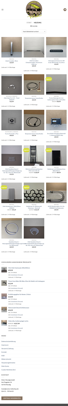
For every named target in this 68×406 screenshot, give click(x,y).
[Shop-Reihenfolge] (34, 31)
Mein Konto (5, 366)
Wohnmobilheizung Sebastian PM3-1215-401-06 (34, 170)
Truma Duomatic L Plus (11, 133)
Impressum (4, 345)
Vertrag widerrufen (12, 398)
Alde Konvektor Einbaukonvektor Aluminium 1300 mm (34, 62)
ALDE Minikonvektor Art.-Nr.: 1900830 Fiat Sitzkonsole (56, 207)
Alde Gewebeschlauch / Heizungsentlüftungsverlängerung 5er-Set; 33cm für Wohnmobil (12, 170)
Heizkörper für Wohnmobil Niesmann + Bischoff (34, 207)
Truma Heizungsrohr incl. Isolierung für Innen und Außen (56, 99)
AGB (2, 355)
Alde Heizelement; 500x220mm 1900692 (12, 207)
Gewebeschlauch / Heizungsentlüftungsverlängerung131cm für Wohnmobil (14, 243)
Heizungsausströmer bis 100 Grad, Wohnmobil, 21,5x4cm (56, 61)
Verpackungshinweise (8, 362)
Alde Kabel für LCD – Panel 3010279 (11, 99)
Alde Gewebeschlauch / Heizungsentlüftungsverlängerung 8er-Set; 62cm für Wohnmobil (34, 243)
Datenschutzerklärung (8, 341)
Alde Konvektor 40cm (11, 61)
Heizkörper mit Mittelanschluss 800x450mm (56, 170)
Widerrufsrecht (6, 359)
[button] (2, 9)
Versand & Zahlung (7, 348)
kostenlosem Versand (16, 275)
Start (29, 23)
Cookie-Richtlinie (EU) (8, 370)
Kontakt (4, 352)
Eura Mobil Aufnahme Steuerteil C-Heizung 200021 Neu (56, 134)
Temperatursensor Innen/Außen (34, 98)
